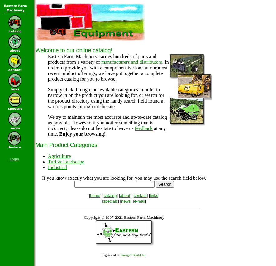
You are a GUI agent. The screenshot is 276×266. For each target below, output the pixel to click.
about (125, 195)
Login (14, 159)
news (126, 201)
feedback (144, 128)
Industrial (57, 167)
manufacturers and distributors (131, 62)
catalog (110, 195)
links (154, 195)
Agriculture (59, 156)
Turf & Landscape (66, 161)
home (95, 195)
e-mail (139, 201)
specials (110, 201)
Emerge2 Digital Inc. (134, 255)
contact (140, 195)
